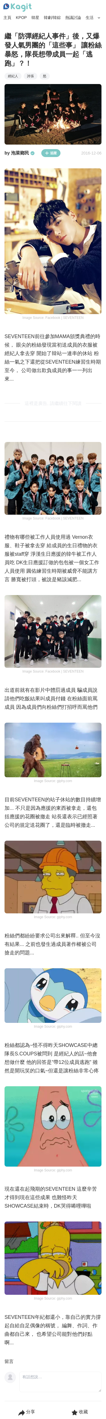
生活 (90, 17)
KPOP (21, 17)
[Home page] (17, 7)
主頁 (7, 17)
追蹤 (51, 153)
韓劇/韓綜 (52, 17)
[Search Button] (99, 18)
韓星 (35, 17)
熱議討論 (73, 17)
